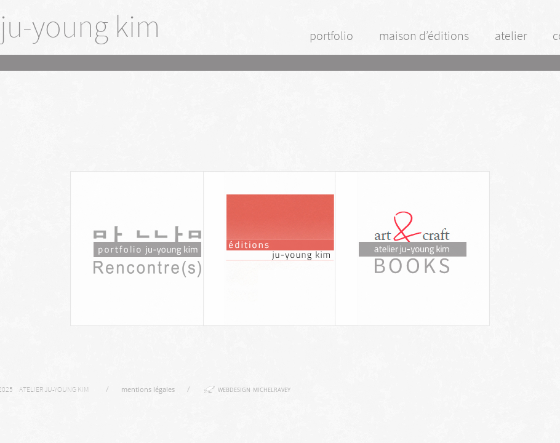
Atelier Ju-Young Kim (54, 389)
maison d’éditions (424, 35)
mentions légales (148, 389)
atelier (511, 35)
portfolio (331, 35)
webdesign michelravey (254, 390)
